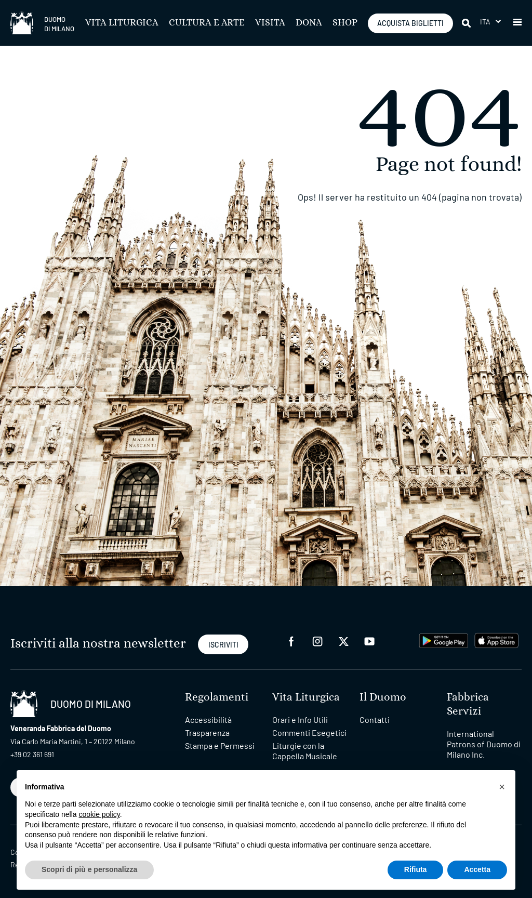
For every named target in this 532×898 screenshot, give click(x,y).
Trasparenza (207, 732)
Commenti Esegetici (309, 732)
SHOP (344, 23)
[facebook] (291, 640)
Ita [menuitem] (485, 21)
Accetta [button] (477, 869)
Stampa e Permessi (220, 745)
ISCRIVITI (223, 644)
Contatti (375, 719)
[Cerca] (467, 23)
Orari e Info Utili (300, 719)
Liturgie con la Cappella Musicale (304, 751)
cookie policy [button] (99, 814)
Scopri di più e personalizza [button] (89, 869)
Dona (309, 23)
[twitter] (343, 640)
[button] (517, 23)
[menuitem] (490, 21)
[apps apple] (496, 639)
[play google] (443, 639)
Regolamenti (216, 697)
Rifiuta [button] (415, 869)
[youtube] (369, 640)
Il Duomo (383, 697)
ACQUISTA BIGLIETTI (410, 23)
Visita (270, 23)
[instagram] (317, 640)
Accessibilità (208, 719)
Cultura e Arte (207, 23)
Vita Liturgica (121, 23)
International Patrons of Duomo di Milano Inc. (484, 744)
